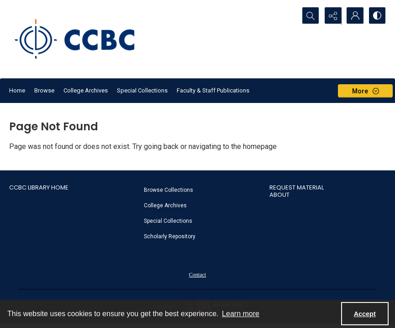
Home (17, 90)
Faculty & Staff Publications (213, 90)
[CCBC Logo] (82, 39)
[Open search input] (308, 16)
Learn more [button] (240, 314)
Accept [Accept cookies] (365, 314)
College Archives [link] (165, 205)
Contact (197, 275)
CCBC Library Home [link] (38, 187)
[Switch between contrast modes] (376, 16)
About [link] (279, 194)
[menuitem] (202, 189)
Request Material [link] (296, 187)
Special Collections (142, 90)
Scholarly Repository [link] (169, 236)
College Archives (85, 90)
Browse (44, 90)
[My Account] (354, 16)
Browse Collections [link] (168, 190)
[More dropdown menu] (365, 90)
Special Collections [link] (168, 221)
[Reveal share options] (331, 16)
